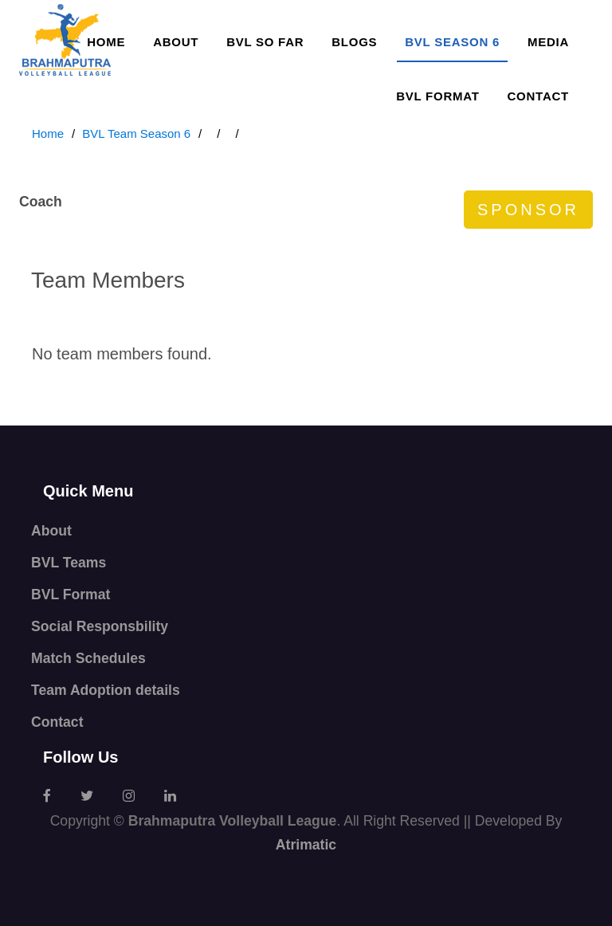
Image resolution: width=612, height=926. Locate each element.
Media (548, 42)
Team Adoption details (105, 690)
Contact (538, 96)
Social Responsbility (99, 626)
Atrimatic (306, 845)
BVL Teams (68, 563)
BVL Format (437, 96)
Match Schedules (88, 658)
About (175, 42)
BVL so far (265, 42)
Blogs (354, 42)
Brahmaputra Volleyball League (232, 821)
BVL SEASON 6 (452, 42)
